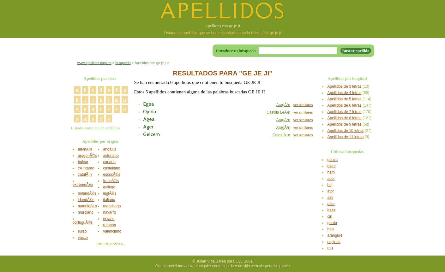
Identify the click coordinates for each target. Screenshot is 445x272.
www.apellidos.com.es (94, 63)
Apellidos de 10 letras (346, 130)
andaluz (110, 149)
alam (332, 166)
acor (331, 178)
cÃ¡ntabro (86, 168)
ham (331, 172)
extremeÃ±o (83, 184)
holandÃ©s (87, 193)
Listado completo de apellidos (95, 128)
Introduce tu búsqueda (236, 50)
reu (330, 248)
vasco (83, 237)
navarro (109, 212)
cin (330, 216)
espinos (334, 241)
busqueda (122, 63)
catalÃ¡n (85, 174)
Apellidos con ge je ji (222, 25)
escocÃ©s (111, 174)
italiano (109, 200)
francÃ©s (111, 181)
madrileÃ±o (87, 206)
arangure (335, 235)
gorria (332, 223)
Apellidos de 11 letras (346, 137)
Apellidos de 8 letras (345, 118)
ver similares (303, 105)
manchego (112, 206)
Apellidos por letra (100, 78)
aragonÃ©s (87, 155)
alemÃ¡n (85, 149)
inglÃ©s (110, 193)
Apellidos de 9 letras (345, 124)
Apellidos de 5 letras (345, 99)
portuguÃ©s (83, 222)
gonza (333, 159)
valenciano (112, 231)
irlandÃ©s (86, 200)
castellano (111, 168)
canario (109, 162)
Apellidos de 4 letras (345, 93)
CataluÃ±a (281, 135)
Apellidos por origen (100, 141)
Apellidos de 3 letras (345, 86)
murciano (85, 212)
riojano (109, 218)
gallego (109, 187)
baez (332, 210)
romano (109, 225)
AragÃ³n (283, 105)
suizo (82, 231)
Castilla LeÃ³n (278, 112)
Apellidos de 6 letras (345, 105)
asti (331, 197)
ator (331, 191)
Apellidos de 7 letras (345, 111)
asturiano (111, 155)
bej (330, 185)
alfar (331, 204)
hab (331, 229)
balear (83, 162)
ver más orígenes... (111, 243)
